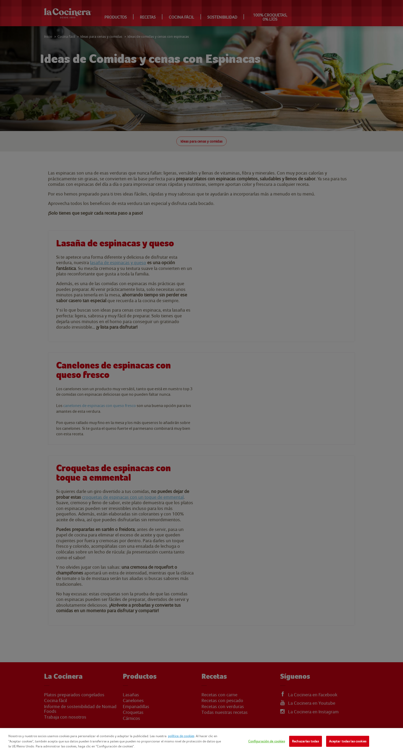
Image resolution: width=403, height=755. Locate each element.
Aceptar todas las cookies (347, 741)
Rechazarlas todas (305, 741)
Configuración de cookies (266, 741)
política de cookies (181, 736)
